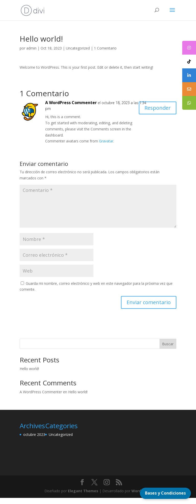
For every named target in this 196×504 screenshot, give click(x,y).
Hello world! (29, 368)
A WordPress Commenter (71, 102)
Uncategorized (78, 48)
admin (31, 48)
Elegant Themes (83, 490)
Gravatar (106, 141)
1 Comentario (105, 48)
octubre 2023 (34, 434)
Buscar (168, 343)
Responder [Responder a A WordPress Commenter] (157, 107)
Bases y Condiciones (165, 493)
